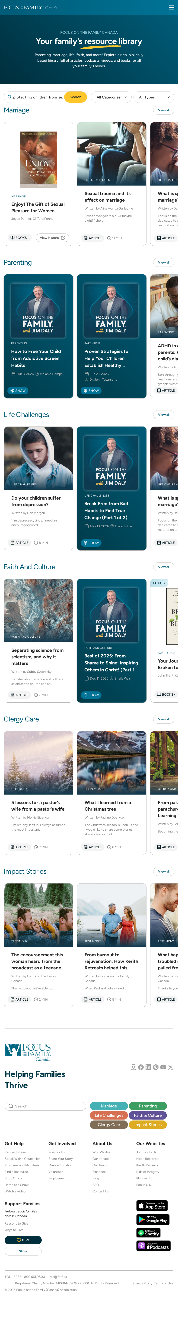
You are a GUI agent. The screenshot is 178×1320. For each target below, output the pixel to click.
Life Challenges (109, 1115)
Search (75, 97)
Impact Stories (148, 1124)
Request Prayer (16, 1152)
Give (23, 1240)
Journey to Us (146, 1152)
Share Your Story (60, 1159)
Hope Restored (147, 1159)
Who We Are (101, 1152)
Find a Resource (16, 1172)
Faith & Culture (148, 1115)
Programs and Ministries (22, 1165)
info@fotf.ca (58, 1277)
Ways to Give (14, 1230)
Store (23, 1251)
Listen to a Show (17, 1185)
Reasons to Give (16, 1223)
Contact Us (100, 1191)
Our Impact (100, 1159)
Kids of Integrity (147, 1172)
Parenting (148, 1105)
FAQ (95, 1185)
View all (163, 110)
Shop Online (13, 1178)
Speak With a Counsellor (22, 1159)
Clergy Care (109, 1124)
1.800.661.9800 (33, 1277)
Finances (99, 1172)
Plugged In (144, 1178)
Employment (57, 1178)
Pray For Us (56, 1152)
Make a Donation (60, 1165)
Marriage (109, 1105)
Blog (95, 1178)
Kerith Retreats (147, 1165)
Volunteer (55, 1172)
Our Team (99, 1165)
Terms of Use (163, 1283)
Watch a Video (15, 1191)
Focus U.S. (144, 1185)
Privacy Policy (142, 1283)
